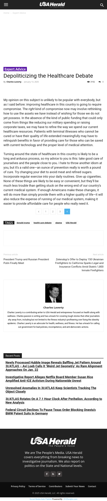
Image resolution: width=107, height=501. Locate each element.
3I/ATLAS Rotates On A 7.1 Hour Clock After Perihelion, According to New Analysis (54, 400)
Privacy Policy (18, 486)
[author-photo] (53, 302)
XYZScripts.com (70, 499)
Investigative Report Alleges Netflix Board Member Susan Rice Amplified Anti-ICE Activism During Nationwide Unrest (49, 378)
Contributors (55, 486)
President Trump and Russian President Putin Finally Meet (26, 261)
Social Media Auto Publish (41, 499)
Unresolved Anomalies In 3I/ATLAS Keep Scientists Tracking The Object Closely (51, 389)
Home (6, 12)
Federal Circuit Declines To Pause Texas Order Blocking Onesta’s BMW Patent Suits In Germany (51, 411)
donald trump (23, 222)
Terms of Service (36, 486)
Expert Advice (19, 12)
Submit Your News (75, 486)
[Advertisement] (53, 41)
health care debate (43, 222)
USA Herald (71, 222)
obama (58, 222)
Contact (92, 486)
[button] (5, 4)
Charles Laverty (13, 81)
